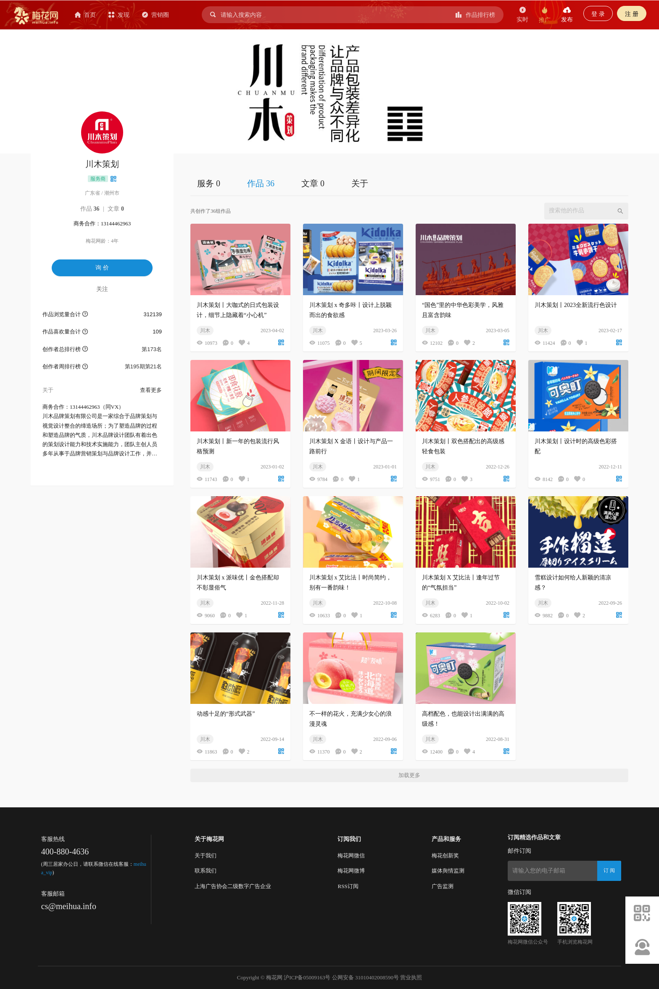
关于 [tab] (359, 183)
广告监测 (442, 886)
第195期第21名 (143, 366)
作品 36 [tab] (260, 183)
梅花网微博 (351, 870)
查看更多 (151, 390)
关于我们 (205, 855)
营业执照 (411, 977)
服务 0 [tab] (208, 183)
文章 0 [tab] (312, 183)
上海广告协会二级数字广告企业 (233, 886)
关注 (102, 289)
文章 (116, 209)
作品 (90, 209)
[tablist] (409, 183)
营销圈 (155, 14)
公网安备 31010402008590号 (365, 977)
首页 (85, 14)
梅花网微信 (351, 855)
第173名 (152, 349)
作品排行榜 (475, 14)
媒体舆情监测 (448, 870)
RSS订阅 (347, 886)
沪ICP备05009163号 (307, 977)
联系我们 (205, 870)
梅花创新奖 (445, 855)
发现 (118, 14)
